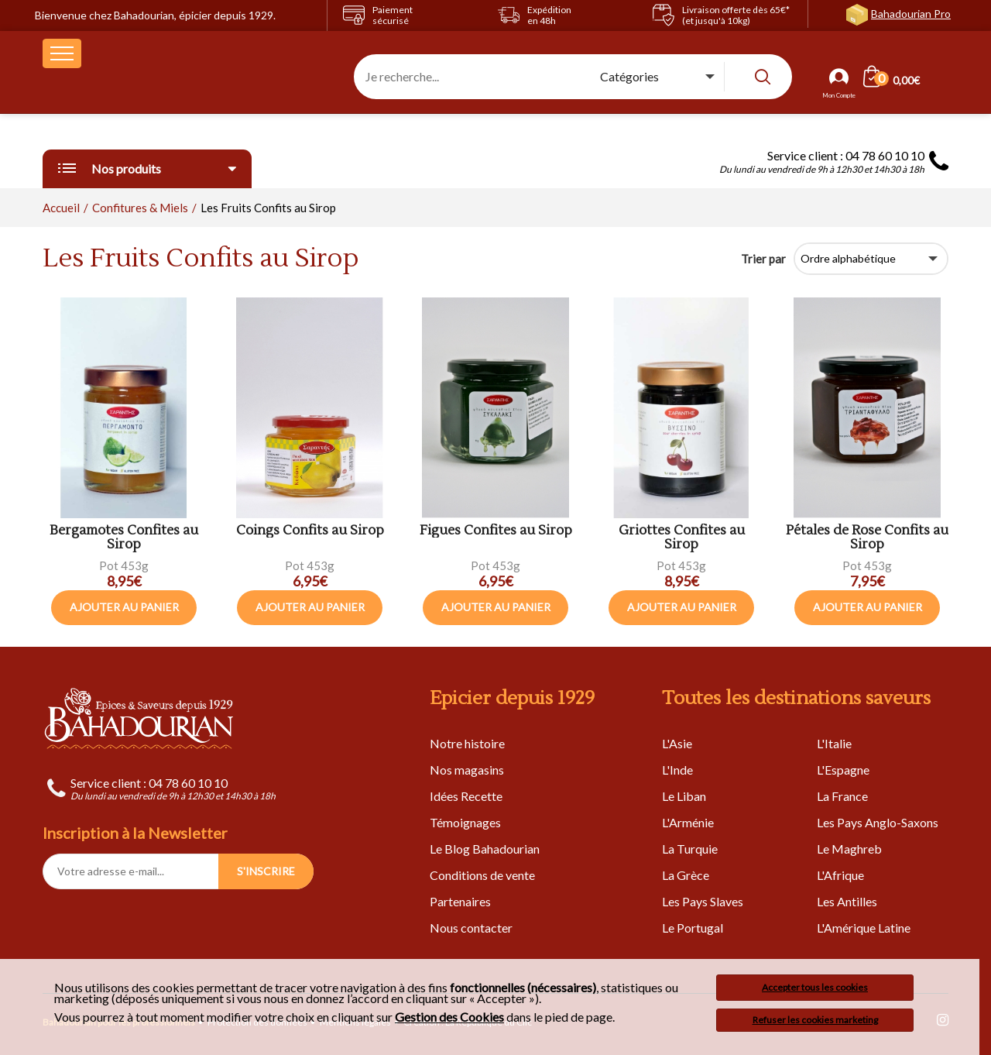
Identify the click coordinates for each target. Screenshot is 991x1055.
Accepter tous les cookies (815, 987)
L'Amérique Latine (863, 927)
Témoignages (465, 822)
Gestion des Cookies (449, 1017)
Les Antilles (847, 901)
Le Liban (684, 796)
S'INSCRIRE (266, 871)
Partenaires (460, 901)
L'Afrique (840, 875)
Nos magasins (467, 769)
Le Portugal (692, 927)
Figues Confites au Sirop (496, 531)
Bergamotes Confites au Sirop (124, 538)
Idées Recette (466, 796)
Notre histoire (467, 743)
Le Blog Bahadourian (485, 848)
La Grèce (685, 875)
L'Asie (677, 743)
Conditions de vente (482, 875)
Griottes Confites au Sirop (682, 538)
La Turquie (690, 848)
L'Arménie (688, 822)
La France (842, 796)
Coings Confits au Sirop (310, 531)
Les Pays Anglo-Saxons (877, 822)
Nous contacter (471, 927)
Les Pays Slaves (702, 901)
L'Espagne (843, 769)
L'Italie (834, 743)
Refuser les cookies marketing (815, 1020)
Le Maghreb (849, 848)
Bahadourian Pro (911, 13)
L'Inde (677, 769)
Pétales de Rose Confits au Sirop (867, 538)
